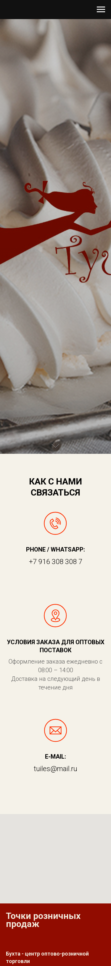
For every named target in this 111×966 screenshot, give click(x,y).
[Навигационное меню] (101, 10)
